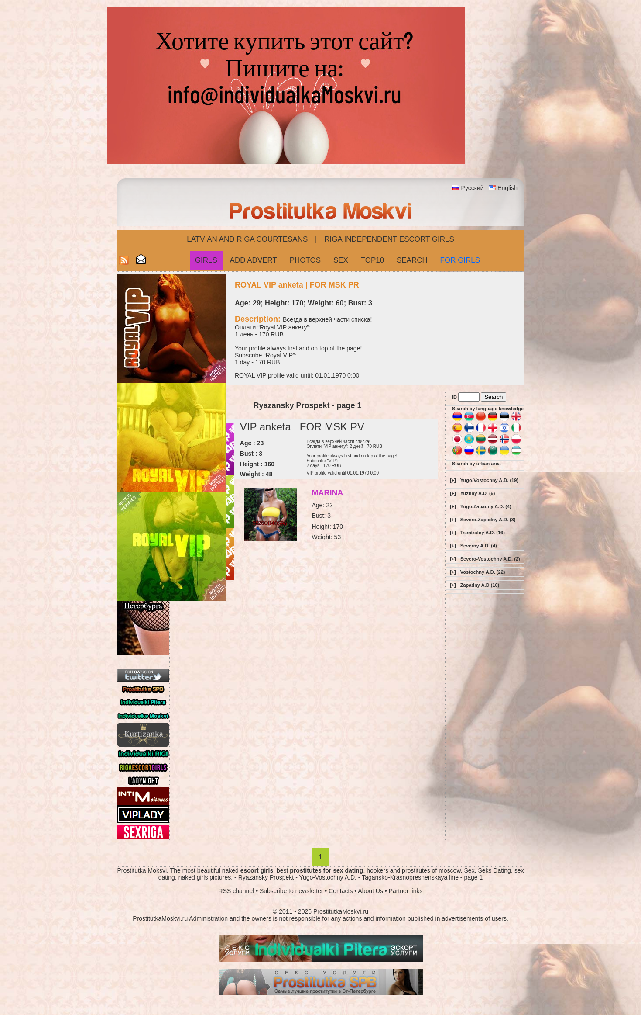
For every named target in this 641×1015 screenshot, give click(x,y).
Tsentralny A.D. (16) (482, 532)
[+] (453, 480)
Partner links (406, 890)
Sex (340, 260)
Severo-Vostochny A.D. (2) (490, 558)
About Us (370, 890)
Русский (472, 187)
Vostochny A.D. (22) (482, 572)
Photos (305, 260)
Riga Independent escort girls (389, 239)
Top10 (372, 260)
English (507, 187)
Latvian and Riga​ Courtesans (247, 239)
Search (412, 260)
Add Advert (253, 260)
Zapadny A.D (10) (479, 585)
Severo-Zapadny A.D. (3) (488, 519)
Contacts (341, 890)
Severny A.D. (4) (478, 545)
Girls (206, 260)
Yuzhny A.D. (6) (477, 493)
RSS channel (236, 890)
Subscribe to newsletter (291, 890)
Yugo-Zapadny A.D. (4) (485, 506)
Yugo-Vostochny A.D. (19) (489, 480)
